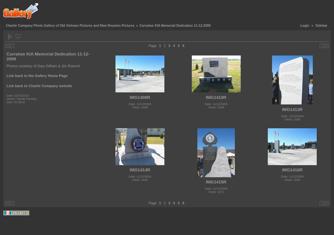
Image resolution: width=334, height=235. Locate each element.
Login (304, 25)
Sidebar (321, 25)
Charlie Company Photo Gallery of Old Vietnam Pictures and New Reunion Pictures (70, 25)
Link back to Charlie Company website (39, 86)
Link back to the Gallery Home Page (37, 76)
